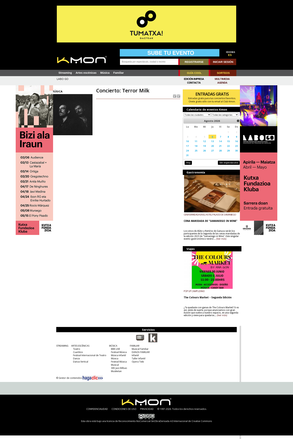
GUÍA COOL (194, 72)
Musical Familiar (139, 352)
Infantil (134, 358)
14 (217, 144)
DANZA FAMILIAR (140, 355)
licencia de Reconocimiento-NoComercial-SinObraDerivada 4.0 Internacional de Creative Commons (159, 424)
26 (202, 154)
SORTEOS (223, 72)
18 (193, 149)
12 (202, 144)
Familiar (118, 72)
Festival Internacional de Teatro (89, 358)
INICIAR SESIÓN (223, 61)
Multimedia (222, 79)
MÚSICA (113, 349)
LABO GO (62, 79)
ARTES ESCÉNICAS (80, 349)
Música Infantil (117, 358)
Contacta (194, 82)
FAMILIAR (134, 349)
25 (193, 154)
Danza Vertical (80, 365)
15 (224, 144)
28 (217, 154)
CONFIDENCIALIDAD (97, 412)
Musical (114, 368)
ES (230, 54)
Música (105, 72)
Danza (76, 362)
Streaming (65, 72)
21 (217, 149)
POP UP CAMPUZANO (192, 294)
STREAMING (62, 349)
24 (185, 154)
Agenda (222, 82)
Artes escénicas (86, 72)
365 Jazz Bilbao (118, 371)
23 (232, 149)
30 (232, 154)
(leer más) (229, 242)
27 (209, 154)
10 (185, 144)
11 (193, 144)
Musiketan (115, 374)
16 (232, 144)
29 (224, 154)
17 (185, 149)
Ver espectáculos (224, 166)
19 (202, 149)
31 (185, 158)
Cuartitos (77, 355)
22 (224, 149)
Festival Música (118, 355)
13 (209, 144)
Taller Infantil (138, 362)
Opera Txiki (137, 365)
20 (209, 149)
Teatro (76, 352)
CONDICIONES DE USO (124, 412)
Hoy (186, 166)
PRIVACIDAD (147, 412)
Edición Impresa (194, 79)
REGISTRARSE (194, 61)
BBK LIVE (114, 352)
